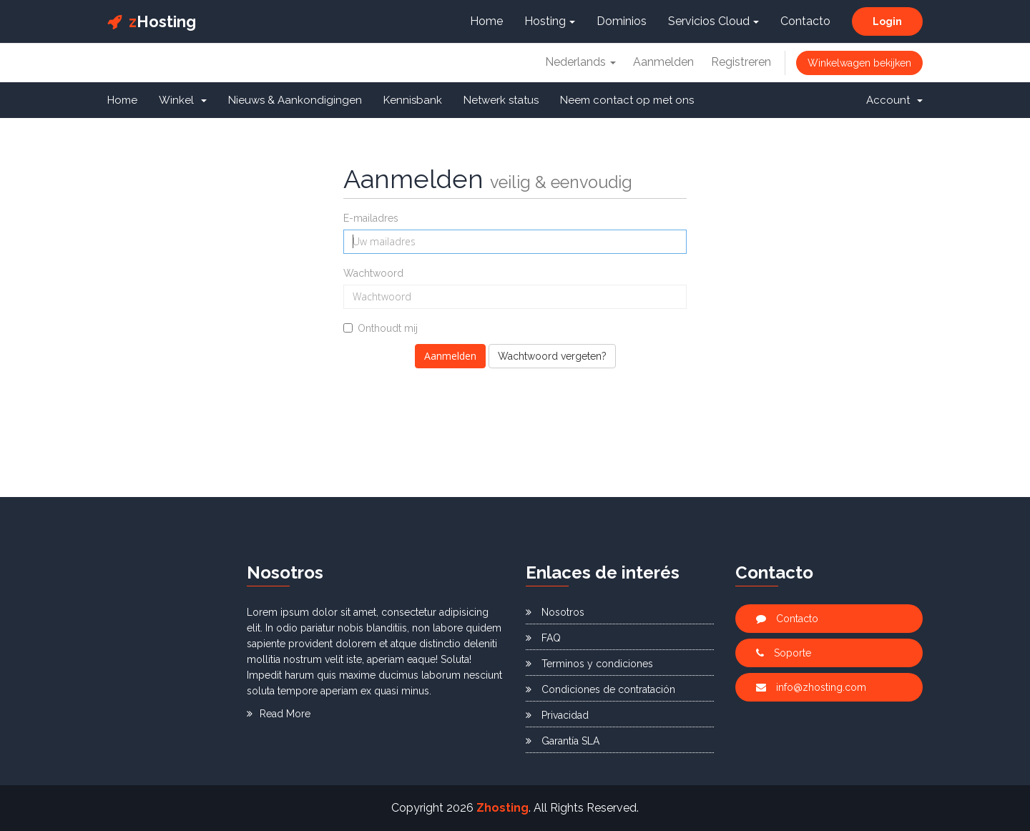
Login (887, 21)
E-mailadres (370, 218)
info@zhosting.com (811, 687)
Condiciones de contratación (600, 689)
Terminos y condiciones (589, 663)
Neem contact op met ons (627, 100)
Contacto (805, 21)
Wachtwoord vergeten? (552, 356)
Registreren (741, 62)
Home (486, 21)
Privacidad (557, 715)
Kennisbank (412, 100)
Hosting (151, 21)
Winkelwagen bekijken (859, 63)
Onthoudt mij (380, 328)
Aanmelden (663, 62)
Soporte (783, 653)
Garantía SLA (562, 741)
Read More (278, 713)
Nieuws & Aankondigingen (295, 100)
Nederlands (580, 62)
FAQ (543, 638)
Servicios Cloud (713, 21)
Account (894, 100)
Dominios (622, 21)
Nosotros (555, 612)
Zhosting (502, 808)
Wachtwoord (373, 273)
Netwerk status (501, 100)
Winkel (183, 100)
